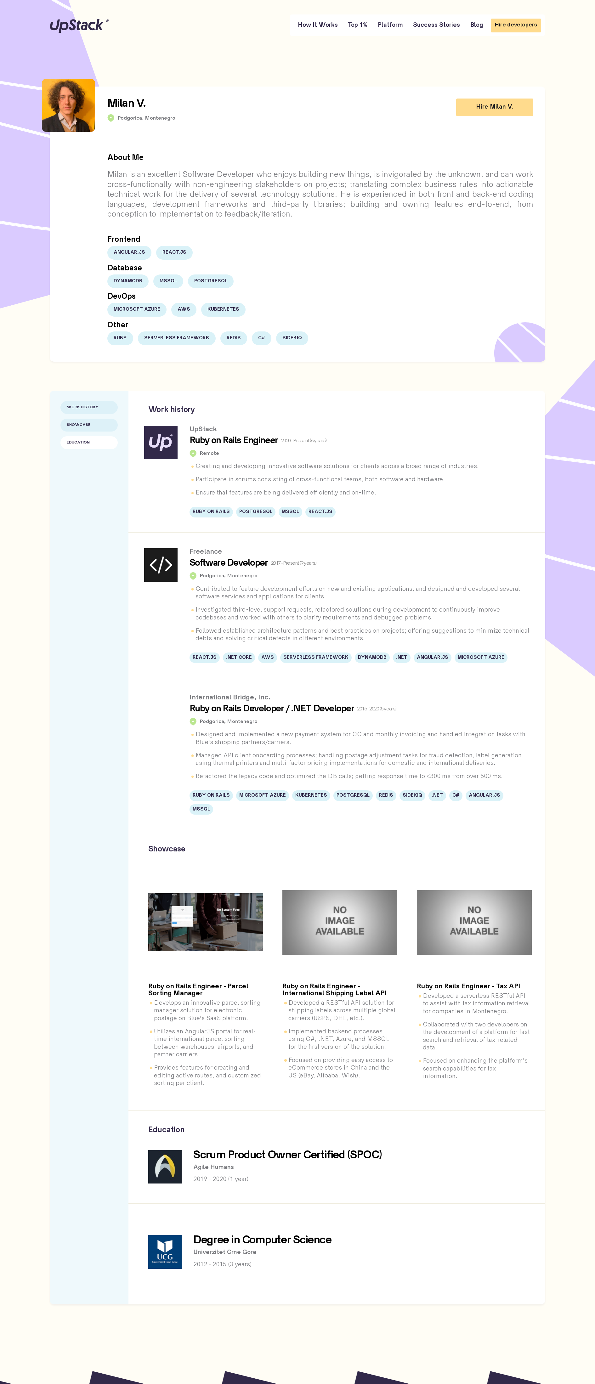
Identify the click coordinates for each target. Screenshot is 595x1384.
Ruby (120, 338)
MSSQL (168, 281)
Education (78, 442)
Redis (234, 338)
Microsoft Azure (137, 309)
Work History (83, 407)
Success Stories (436, 25)
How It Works (318, 25)
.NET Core (239, 657)
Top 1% (357, 25)
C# (261, 338)
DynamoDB (128, 281)
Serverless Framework (176, 338)
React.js (174, 252)
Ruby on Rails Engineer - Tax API (468, 987)
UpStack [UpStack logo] (79, 26)
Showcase (78, 425)
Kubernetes (223, 309)
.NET (401, 657)
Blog (476, 25)
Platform (390, 25)
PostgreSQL (210, 281)
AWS (184, 309)
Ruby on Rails (211, 512)
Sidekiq (292, 338)
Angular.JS (129, 252)
